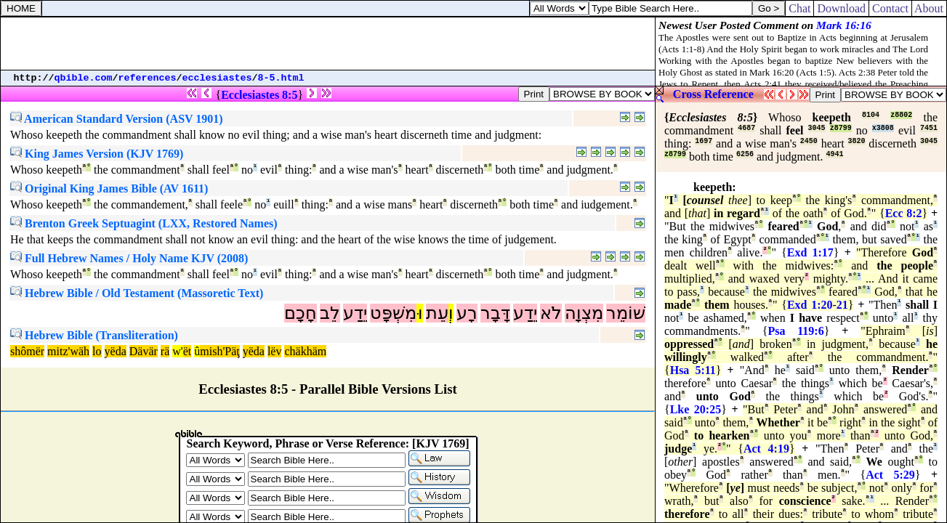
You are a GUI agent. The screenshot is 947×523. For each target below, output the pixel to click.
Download (841, 8)
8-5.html (281, 78)
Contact (890, 8)
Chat (799, 8)
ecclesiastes (217, 78)
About (929, 8)
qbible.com (84, 78)
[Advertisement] (328, 43)
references (147, 78)
